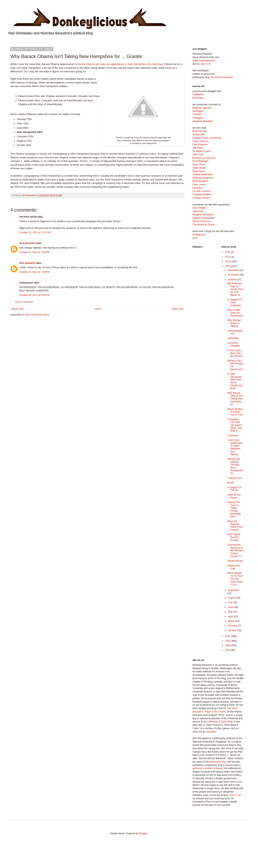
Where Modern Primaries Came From (235, 412)
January (232, 630)
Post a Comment (24, 302)
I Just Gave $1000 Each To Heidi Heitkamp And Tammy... (235, 447)
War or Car (235, 795)
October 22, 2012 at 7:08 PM (34, 252)
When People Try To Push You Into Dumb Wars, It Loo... (235, 579)
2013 (228, 261)
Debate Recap (235, 560)
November (234, 274)
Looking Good (234, 478)
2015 (228, 252)
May (230, 611)
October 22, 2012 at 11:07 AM (35, 232)
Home (98, 309)
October (232, 279)
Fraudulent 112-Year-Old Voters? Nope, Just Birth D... (235, 425)
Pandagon (198, 111)
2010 (228, 641)
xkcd (195, 238)
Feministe (198, 188)
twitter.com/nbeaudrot (204, 60)
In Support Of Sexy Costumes (234, 302)
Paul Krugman (200, 144)
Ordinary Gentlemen (203, 177)
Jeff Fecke (198, 147)
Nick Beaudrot (27, 243)
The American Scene (204, 224)
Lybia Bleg (232, 338)
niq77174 (206, 64)
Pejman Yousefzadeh (204, 218)
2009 (228, 645)
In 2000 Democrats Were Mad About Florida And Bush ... (234, 381)
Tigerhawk (198, 211)
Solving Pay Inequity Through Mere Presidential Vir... (235, 466)
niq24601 (211, 731)
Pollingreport (199, 234)
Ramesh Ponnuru (202, 221)
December (234, 270)
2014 (228, 257)
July (230, 602)
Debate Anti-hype (233, 567)
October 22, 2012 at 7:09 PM (34, 272)
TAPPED (197, 114)
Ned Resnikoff (200, 181)
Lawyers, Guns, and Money (207, 137)
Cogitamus (198, 94)
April (230, 616)
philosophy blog (217, 761)
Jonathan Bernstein (203, 121)
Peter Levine (199, 184)
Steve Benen (199, 167)
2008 (228, 650)
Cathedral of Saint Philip (220, 721)
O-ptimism (232, 435)
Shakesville (199, 134)
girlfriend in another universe (207, 768)
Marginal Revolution (203, 214)
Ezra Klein (198, 97)
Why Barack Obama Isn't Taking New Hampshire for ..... (235, 399)
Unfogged (198, 117)
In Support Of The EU (234, 489)
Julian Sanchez (201, 141)
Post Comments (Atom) (37, 314)
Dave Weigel (199, 207)
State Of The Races (234, 496)
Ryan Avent (199, 171)
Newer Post (17, 309)
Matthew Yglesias (202, 107)
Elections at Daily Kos (204, 158)
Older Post (177, 309)
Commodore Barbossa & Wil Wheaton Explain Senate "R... (235, 550)
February (233, 625)
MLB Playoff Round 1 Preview (233, 537)
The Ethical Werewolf (221, 77)
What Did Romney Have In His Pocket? (235, 525)
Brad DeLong (200, 131)
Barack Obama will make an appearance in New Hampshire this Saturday (119, 64)
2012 (228, 266)
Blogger (143, 833)
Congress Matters (202, 194)
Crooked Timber (201, 197)
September (234, 590)
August (232, 597)
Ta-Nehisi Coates (202, 151)
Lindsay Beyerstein (203, 174)
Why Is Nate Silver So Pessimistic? (235, 313)
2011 (228, 636)
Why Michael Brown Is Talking (234, 323)
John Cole (198, 154)
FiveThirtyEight (200, 161)
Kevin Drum (199, 164)
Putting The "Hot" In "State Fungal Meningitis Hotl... (234, 509)
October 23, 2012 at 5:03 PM (34, 295)
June (231, 607)
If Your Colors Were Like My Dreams (234, 353)
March (231, 621)
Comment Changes (233, 344)
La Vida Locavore (202, 191)
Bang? (230, 482)
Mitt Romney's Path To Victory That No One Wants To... (235, 289)
